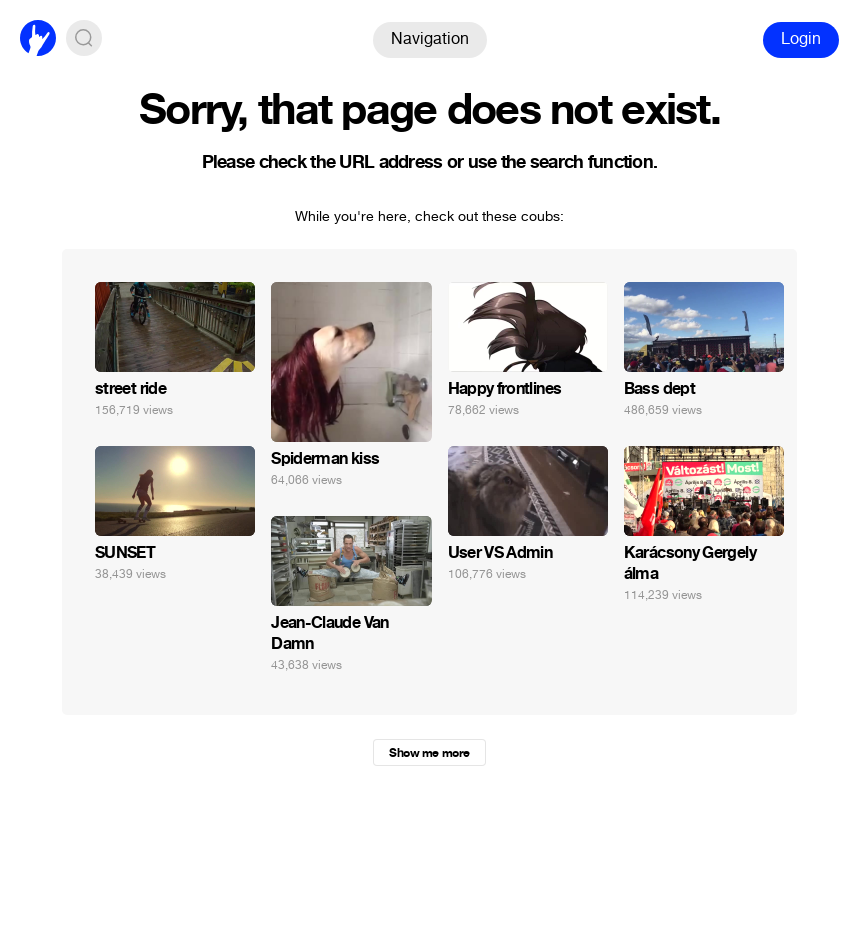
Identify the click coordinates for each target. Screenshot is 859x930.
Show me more (429, 753)
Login (801, 38)
